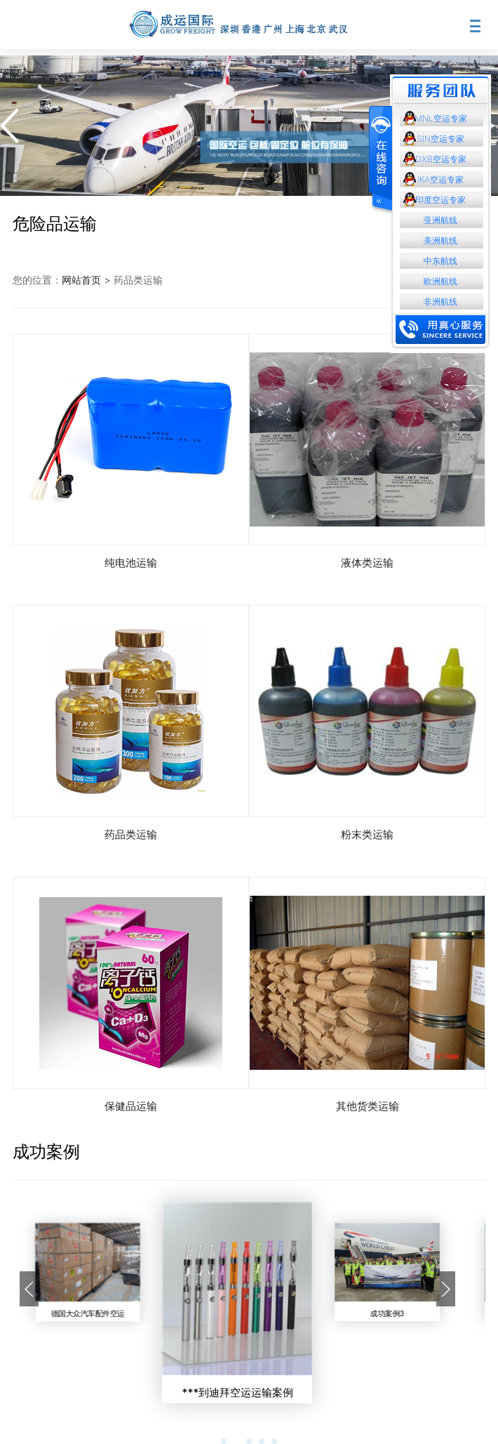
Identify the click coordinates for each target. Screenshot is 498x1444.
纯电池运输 (131, 562)
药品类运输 (131, 834)
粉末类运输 (367, 834)
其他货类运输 (367, 1106)
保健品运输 (131, 1106)
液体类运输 (367, 562)
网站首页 (81, 280)
